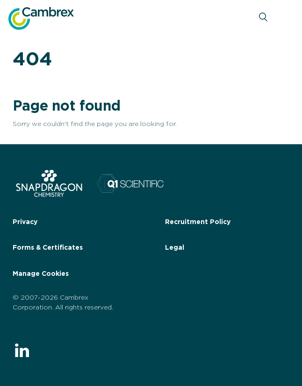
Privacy (25, 222)
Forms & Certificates (48, 248)
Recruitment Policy (197, 222)
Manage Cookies (41, 274)
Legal (174, 248)
